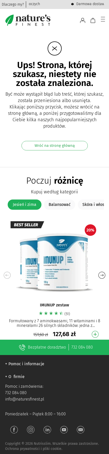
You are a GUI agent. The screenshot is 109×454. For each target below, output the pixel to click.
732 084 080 (82, 347)
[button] (101, 275)
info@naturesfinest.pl (24, 399)
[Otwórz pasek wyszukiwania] (74, 20)
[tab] (24, 205)
